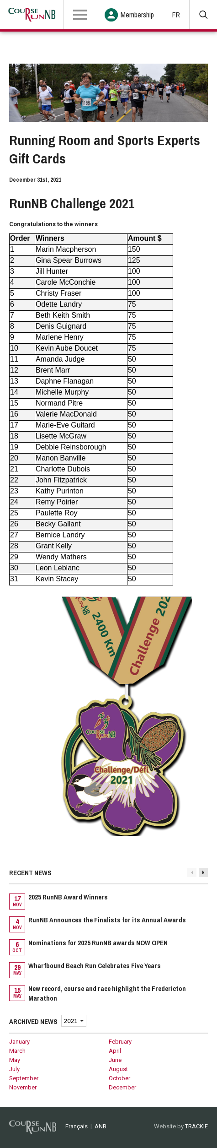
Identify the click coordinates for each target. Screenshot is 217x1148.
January (19, 1041)
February (120, 1041)
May (14, 1059)
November (23, 1087)
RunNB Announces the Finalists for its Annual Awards (107, 920)
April (115, 1050)
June (115, 1059)
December (122, 1087)
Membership (137, 15)
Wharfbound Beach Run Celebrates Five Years (94, 965)
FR (176, 15)
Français (76, 1126)
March (17, 1050)
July (14, 1069)
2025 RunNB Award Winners (68, 897)
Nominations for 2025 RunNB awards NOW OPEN (98, 943)
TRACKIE (196, 1126)
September (23, 1078)
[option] (108, 948)
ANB (100, 1126)
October (119, 1078)
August (118, 1069)
